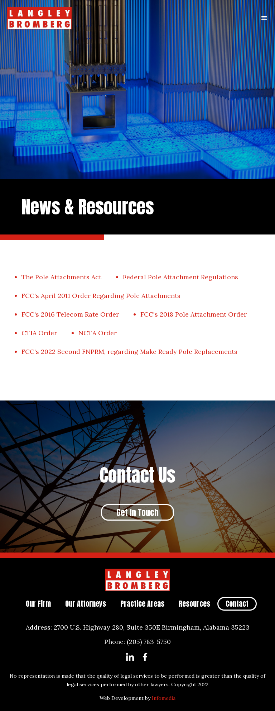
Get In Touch (137, 512)
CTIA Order (39, 333)
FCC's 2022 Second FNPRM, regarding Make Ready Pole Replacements (129, 351)
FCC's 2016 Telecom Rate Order (70, 314)
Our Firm (38, 603)
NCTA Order (97, 333)
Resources (194, 603)
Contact (237, 603)
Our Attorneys (85, 603)
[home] (127, 18)
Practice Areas (142, 603)
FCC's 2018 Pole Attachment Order (193, 314)
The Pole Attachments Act (61, 277)
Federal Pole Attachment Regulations (180, 277)
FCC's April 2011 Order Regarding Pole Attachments (100, 295)
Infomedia (163, 698)
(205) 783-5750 (149, 641)
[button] (264, 18)
